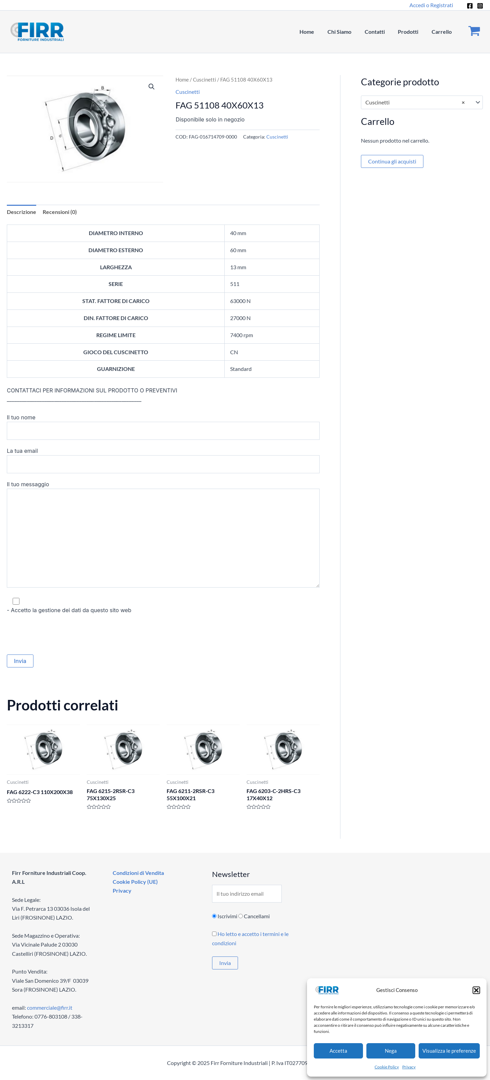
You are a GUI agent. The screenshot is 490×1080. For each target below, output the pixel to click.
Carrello (443, 31)
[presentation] (59, 634)
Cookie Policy (387, 1066)
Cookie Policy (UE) (134, 881)
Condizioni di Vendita (137, 872)
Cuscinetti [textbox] (415, 102)
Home (317, 31)
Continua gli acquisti (392, 161)
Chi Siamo (347, 31)
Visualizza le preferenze (449, 1051)
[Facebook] (470, 6)
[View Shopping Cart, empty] (474, 32)
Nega (391, 1051)
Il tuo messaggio (163, 535)
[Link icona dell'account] (431, 5)
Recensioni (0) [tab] (60, 211)
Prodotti (411, 31)
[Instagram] (480, 6)
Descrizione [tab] (21, 211)
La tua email (163, 460)
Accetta (338, 1051)
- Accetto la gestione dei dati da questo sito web (163, 605)
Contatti (380, 31)
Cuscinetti (204, 79)
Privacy (409, 1066)
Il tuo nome (163, 427)
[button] (476, 990)
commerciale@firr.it (49, 1007)
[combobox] (422, 102)
